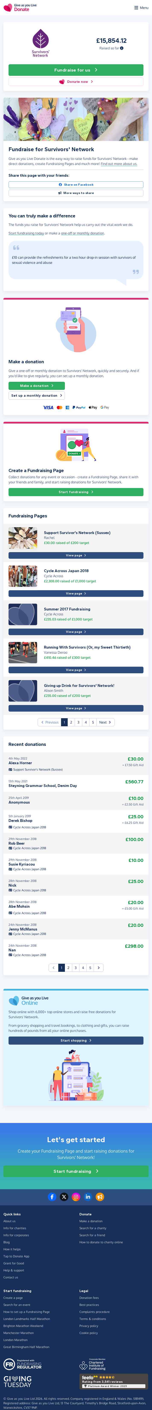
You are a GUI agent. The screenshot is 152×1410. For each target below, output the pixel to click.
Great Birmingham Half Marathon (26, 1347)
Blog (6, 1242)
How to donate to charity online (101, 1242)
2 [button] (71, 722)
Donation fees (89, 1297)
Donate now (76, 81)
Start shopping (76, 1040)
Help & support (13, 1270)
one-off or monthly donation (82, 233)
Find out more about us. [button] (119, 164)
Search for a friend (92, 1235)
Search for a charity (92, 1228)
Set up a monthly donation (36, 395)
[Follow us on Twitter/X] (64, 1199)
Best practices (89, 1305)
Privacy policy (88, 1326)
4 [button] (86, 722)
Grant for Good (13, 1263)
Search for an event (16, 1305)
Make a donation (36, 385)
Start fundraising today (26, 233)
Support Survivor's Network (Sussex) (77, 532)
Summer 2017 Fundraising (67, 609)
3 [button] (78, 722)
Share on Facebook (76, 184)
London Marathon (15, 1340)
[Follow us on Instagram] (76, 1199)
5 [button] (93, 722)
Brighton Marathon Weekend (23, 1326)
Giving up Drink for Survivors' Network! (79, 685)
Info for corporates (16, 1235)
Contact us (10, 1277)
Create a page (13, 1297)
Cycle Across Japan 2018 (66, 571)
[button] (121, 48)
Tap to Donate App (16, 1256)
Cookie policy (88, 1333)
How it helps (12, 1249)
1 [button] (66, 721)
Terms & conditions (92, 1319)
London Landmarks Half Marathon (26, 1319)
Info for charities (14, 1228)
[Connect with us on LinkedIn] (88, 1199)
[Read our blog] (100, 1199)
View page (76, 555)
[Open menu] (141, 7)
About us (9, 1221)
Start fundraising (76, 492)
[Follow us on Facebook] (52, 1199)
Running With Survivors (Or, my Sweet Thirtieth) (87, 647)
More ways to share (76, 193)
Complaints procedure (94, 1312)
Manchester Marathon (18, 1333)
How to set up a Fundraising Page (26, 1312)
